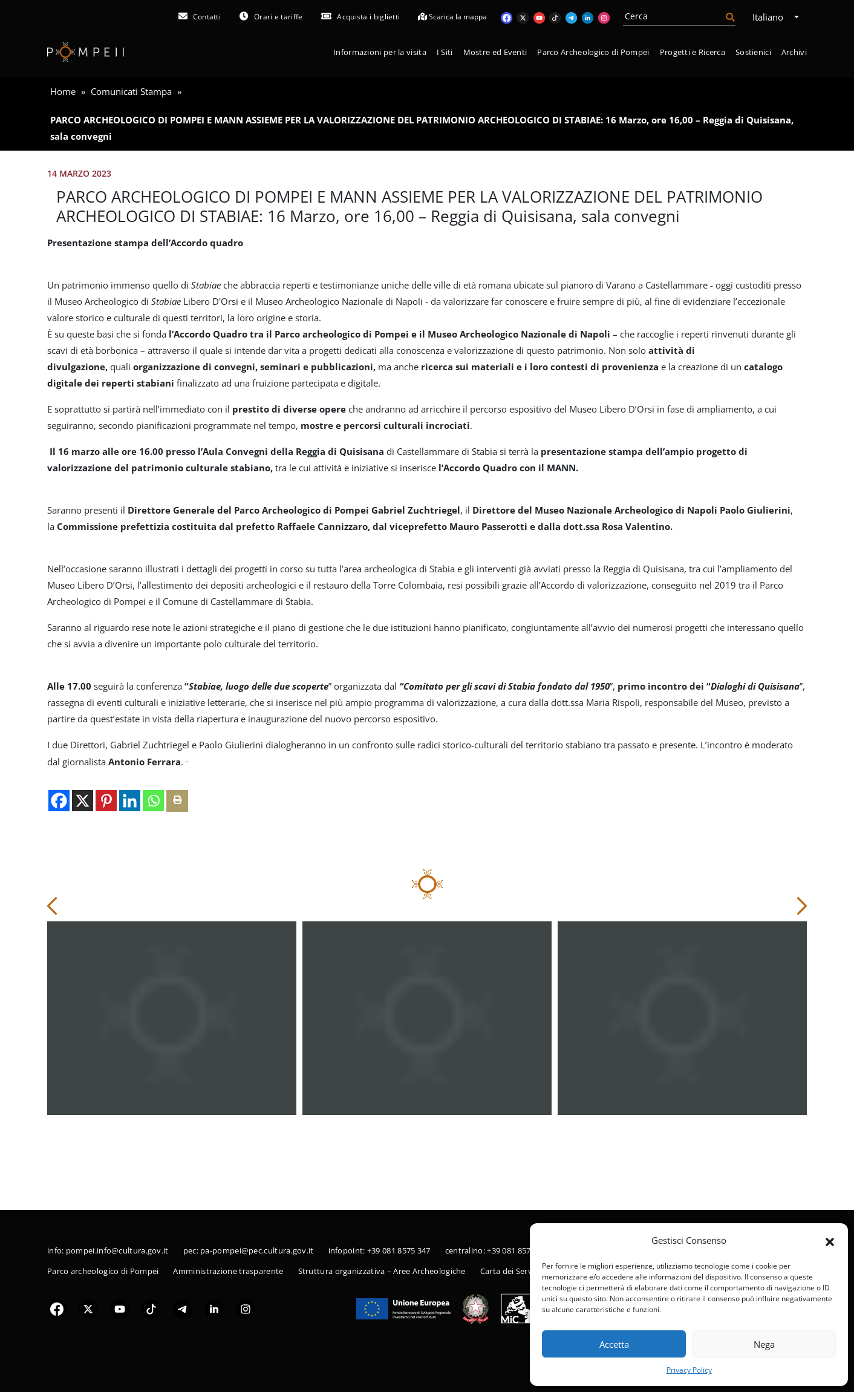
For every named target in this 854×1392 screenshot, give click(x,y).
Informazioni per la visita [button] (379, 52)
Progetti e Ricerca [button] (692, 52)
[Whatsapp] (153, 868)
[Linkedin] (129, 868)
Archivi (794, 52)
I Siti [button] (445, 52)
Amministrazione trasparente (228, 1271)
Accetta (614, 1344)
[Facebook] (59, 868)
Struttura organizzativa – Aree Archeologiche (382, 1271)
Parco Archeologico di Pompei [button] (593, 52)
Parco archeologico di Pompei (102, 1271)
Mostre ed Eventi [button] (495, 52)
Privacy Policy (689, 1370)
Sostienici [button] (753, 52)
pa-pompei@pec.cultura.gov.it (256, 1250)
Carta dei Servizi (510, 1271)
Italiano (772, 17)
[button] (830, 1241)
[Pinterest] (106, 868)
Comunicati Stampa (131, 91)
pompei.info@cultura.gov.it (117, 1250)
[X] (82, 868)
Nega (764, 1344)
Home (63, 91)
